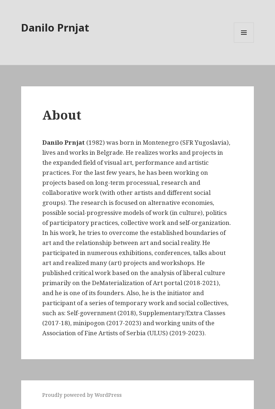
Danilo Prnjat (55, 27)
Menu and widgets (244, 42)
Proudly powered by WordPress (82, 394)
